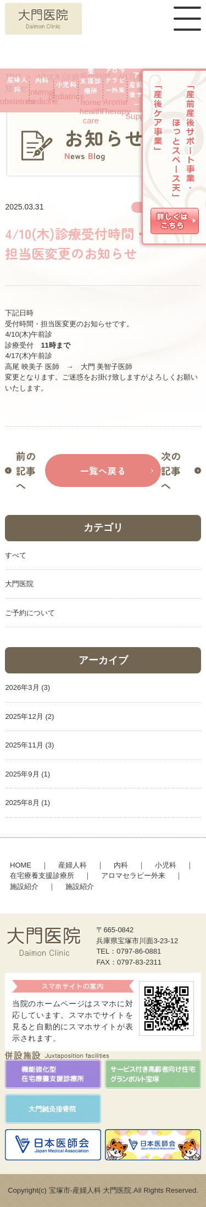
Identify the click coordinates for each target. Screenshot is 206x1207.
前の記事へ (26, 470)
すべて (15, 555)
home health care (91, 90)
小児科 (165, 865)
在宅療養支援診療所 (42, 875)
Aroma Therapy (115, 90)
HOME (20, 865)
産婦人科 (72, 865)
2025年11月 (24, 745)
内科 (121, 865)
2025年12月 (24, 716)
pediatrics (66, 90)
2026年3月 (22, 687)
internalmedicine (42, 90)
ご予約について (30, 613)
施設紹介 (24, 886)
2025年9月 (22, 774)
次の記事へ (171, 470)
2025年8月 (22, 802)
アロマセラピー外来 (133, 875)
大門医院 (19, 584)
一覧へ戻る (103, 470)
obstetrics (17, 90)
